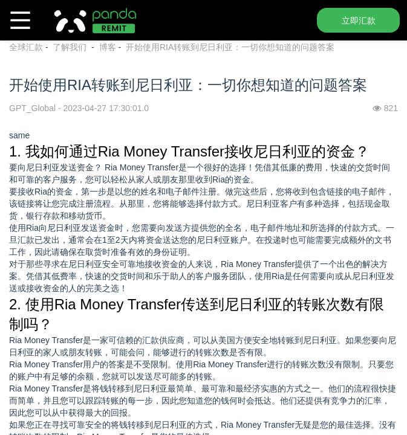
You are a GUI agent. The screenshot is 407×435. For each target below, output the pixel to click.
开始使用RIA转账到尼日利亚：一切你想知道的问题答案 (230, 47)
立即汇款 (359, 20)
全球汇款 (26, 47)
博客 (107, 47)
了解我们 (71, 47)
